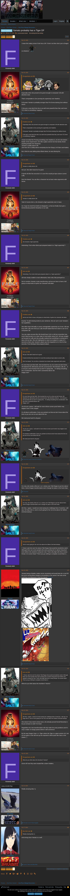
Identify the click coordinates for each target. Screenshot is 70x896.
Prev (3, 36)
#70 (67, 393)
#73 (67, 501)
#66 (67, 237)
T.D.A (3, 33)
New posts (3, 24)
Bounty (11, 603)
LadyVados (11, 860)
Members (32, 21)
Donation (12, 21)
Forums (4, 21)
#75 (67, 575)
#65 (67, 194)
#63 (67, 118)
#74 (67, 543)
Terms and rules (49, 887)
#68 (67, 312)
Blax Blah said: (27, 836)
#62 (67, 72)
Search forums (12, 24)
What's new (22, 21)
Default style (5, 887)
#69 (67, 351)
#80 (67, 832)
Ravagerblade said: (29, 76)
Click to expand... (45, 136)
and (33, 462)
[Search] (67, 21)
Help (65, 887)
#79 (67, 790)
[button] (17, 21)
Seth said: (26, 273)
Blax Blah (11, 819)
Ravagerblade (10, 146)
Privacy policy (58, 887)
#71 (67, 425)
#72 (67, 467)
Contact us (41, 887)
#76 (67, 673)
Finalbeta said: (27, 121)
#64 (67, 161)
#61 (67, 40)
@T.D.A (53, 582)
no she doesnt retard (23, 33)
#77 (67, 715)
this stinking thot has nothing (36, 33)
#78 (67, 758)
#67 (67, 269)
